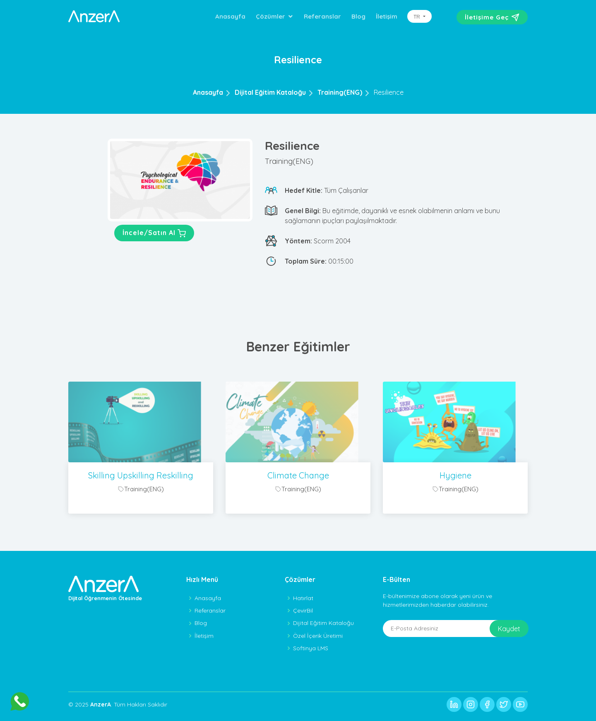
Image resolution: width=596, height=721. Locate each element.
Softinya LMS (310, 648)
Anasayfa (230, 16)
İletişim (386, 16)
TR (417, 16)
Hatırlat (303, 598)
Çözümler (270, 16)
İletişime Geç (492, 17)
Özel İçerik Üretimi (318, 635)
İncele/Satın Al (154, 233)
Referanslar (322, 16)
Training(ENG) (339, 92)
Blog (358, 16)
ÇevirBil (303, 610)
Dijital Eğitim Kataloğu (270, 92)
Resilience (389, 92)
